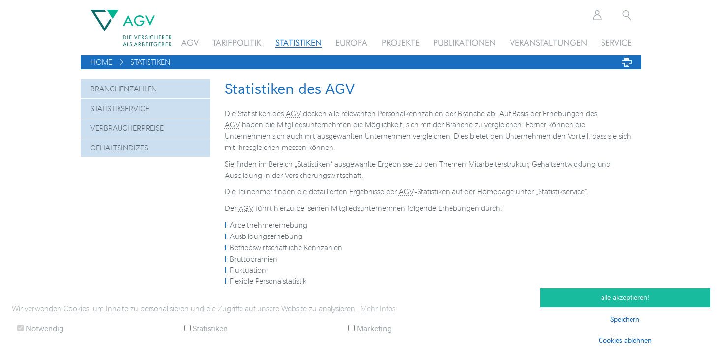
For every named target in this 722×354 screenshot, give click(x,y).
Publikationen (464, 42)
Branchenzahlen (123, 88)
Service (616, 42)
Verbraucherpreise (127, 127)
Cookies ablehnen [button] (625, 340)
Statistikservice (119, 108)
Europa (351, 42)
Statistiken (298, 42)
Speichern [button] (624, 319)
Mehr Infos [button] (378, 308)
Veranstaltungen (548, 42)
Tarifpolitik (236, 42)
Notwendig (40, 328)
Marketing (369, 328)
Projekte (401, 42)
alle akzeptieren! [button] (625, 297)
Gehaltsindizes (119, 147)
